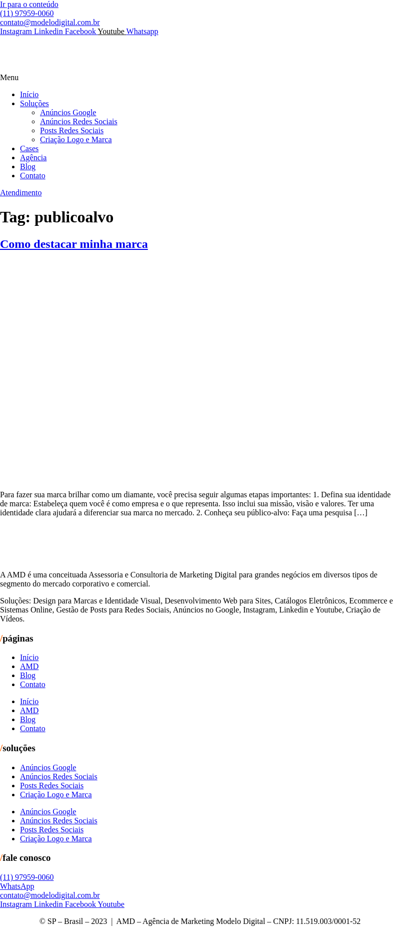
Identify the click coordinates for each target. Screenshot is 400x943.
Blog (28, 166)
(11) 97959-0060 (27, 13)
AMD (29, 666)
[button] (200, 77)
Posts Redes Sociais (72, 130)
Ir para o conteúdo (29, 4)
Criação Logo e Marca (76, 139)
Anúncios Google (68, 112)
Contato (33, 175)
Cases (29, 148)
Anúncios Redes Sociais (79, 121)
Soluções (34, 103)
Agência (33, 157)
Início (29, 94)
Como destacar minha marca (74, 243)
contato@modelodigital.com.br (50, 22)
